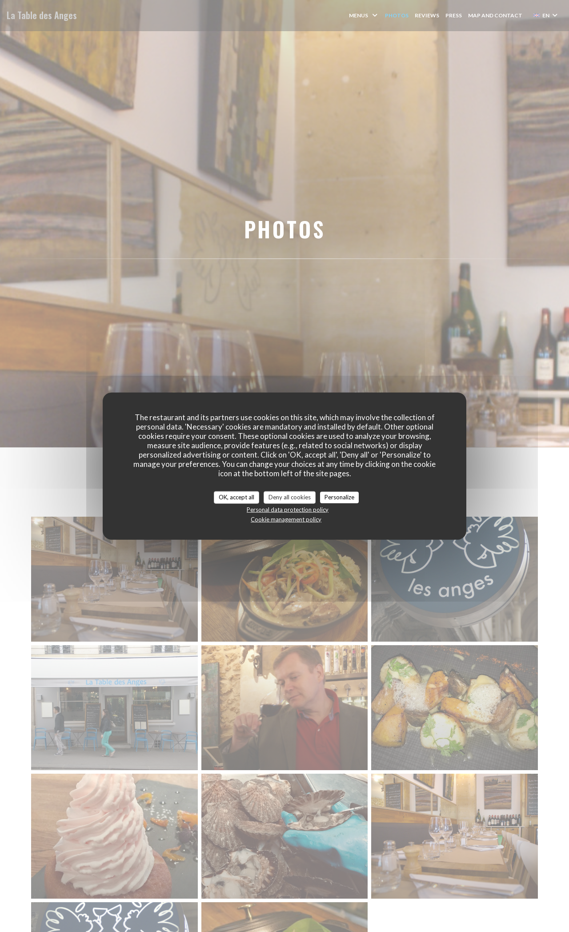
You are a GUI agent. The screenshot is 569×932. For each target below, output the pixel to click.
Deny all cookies (289, 497)
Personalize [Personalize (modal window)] (339, 497)
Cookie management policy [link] (286, 518)
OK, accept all (236, 497)
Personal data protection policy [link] (288, 509)
